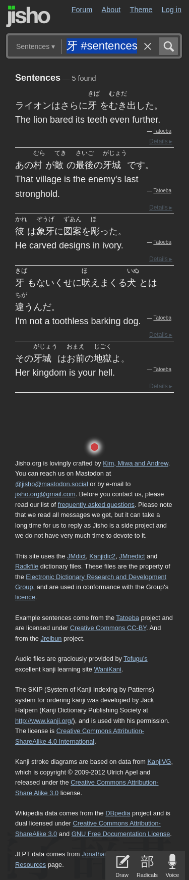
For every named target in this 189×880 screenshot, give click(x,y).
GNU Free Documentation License (121, 834)
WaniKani (107, 669)
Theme (141, 10)
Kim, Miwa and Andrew (135, 463)
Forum (82, 10)
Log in (171, 10)
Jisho (28, 16)
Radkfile (26, 566)
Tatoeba (162, 131)
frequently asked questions (96, 504)
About (111, 10)
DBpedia (117, 813)
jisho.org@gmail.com (45, 494)
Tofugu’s (135, 658)
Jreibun (51, 638)
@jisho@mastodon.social (51, 484)
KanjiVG (159, 761)
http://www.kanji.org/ (44, 720)
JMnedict (132, 556)
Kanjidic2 (102, 556)
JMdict (76, 556)
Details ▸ (160, 141)
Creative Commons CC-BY (108, 628)
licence (25, 597)
